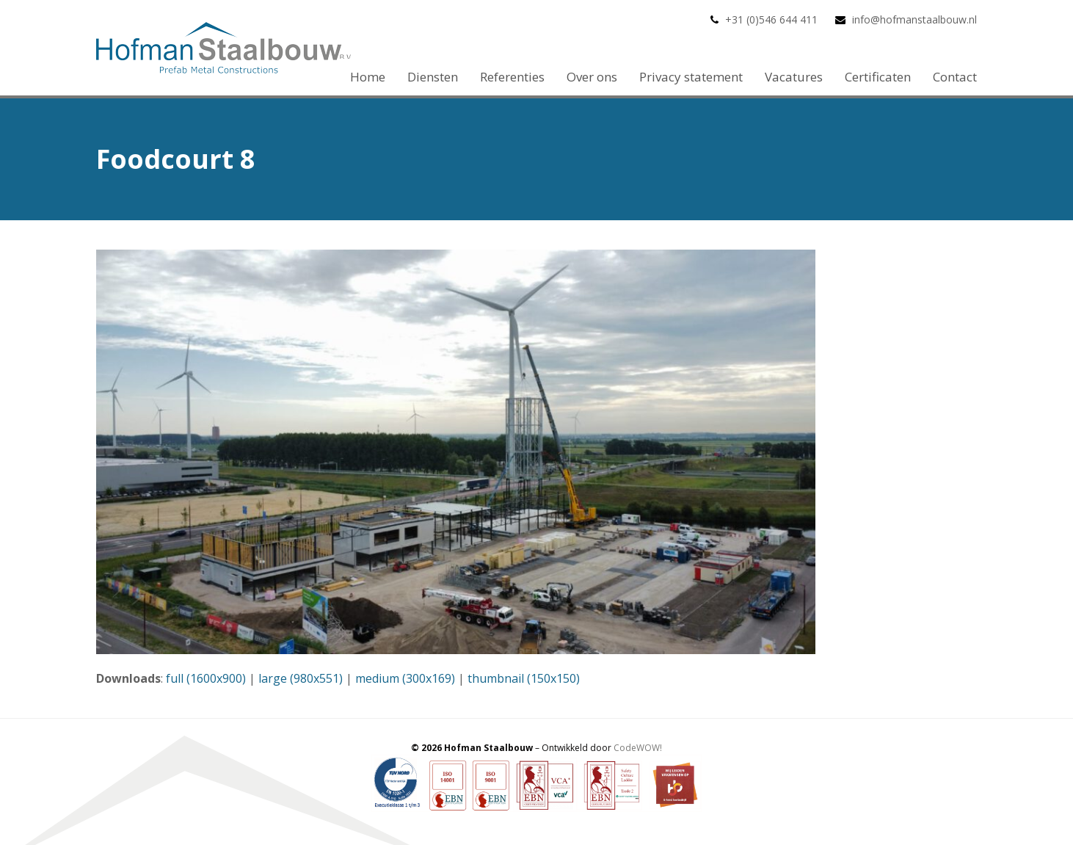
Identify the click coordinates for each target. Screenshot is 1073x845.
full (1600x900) (206, 678)
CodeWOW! (638, 747)
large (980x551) (300, 678)
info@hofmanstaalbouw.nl (914, 19)
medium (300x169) (405, 678)
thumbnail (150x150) (524, 678)
